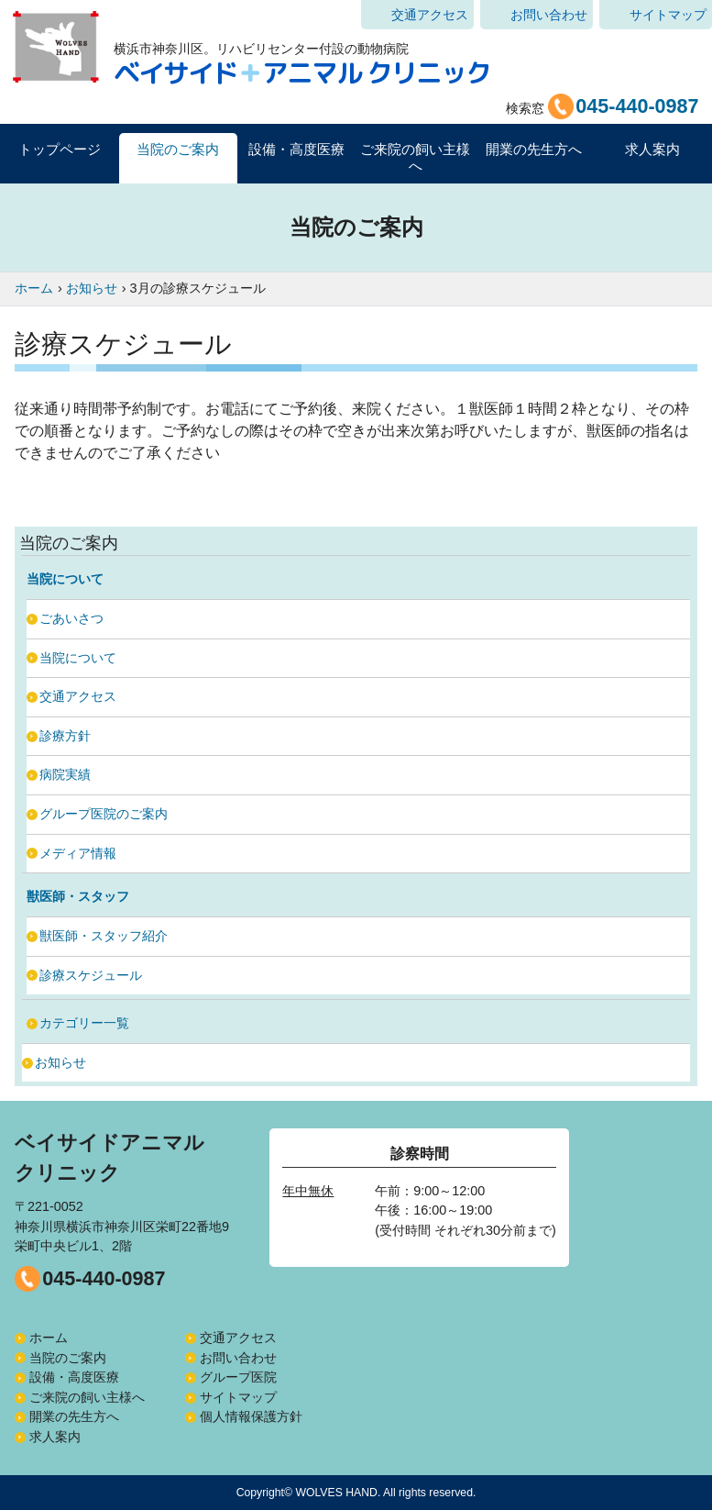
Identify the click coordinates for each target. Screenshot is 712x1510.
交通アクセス (429, 14)
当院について (77, 657)
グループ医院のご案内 (103, 813)
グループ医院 (238, 1377)
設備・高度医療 (74, 1377)
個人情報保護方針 (251, 1416)
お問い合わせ (548, 14)
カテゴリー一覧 (84, 1023)
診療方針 (65, 735)
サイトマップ (668, 14)
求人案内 (652, 149)
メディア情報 (77, 853)
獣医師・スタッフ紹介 (103, 935)
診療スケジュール (90, 975)
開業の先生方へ (74, 1416)
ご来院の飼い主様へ (87, 1397)
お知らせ (60, 1062)
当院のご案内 (67, 1357)
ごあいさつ (71, 618)
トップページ (59, 149)
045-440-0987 (103, 1278)
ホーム (48, 1337)
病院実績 (65, 774)
